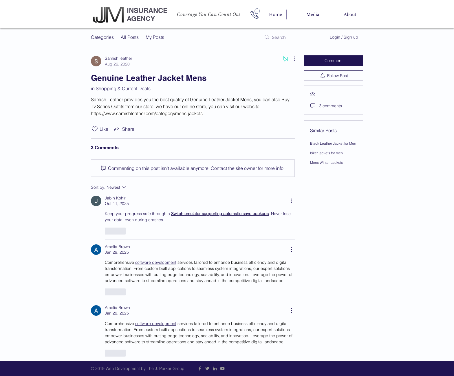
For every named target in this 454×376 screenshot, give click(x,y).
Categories (102, 37)
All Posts (130, 37)
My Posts (155, 37)
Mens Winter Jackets (326, 162)
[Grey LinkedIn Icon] (214, 368)
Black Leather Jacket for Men (333, 143)
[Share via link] (123, 129)
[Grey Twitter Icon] (207, 368)
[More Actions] (291, 58)
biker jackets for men (326, 153)
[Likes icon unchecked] (94, 129)
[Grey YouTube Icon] (222, 368)
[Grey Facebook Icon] (199, 368)
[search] (289, 37)
